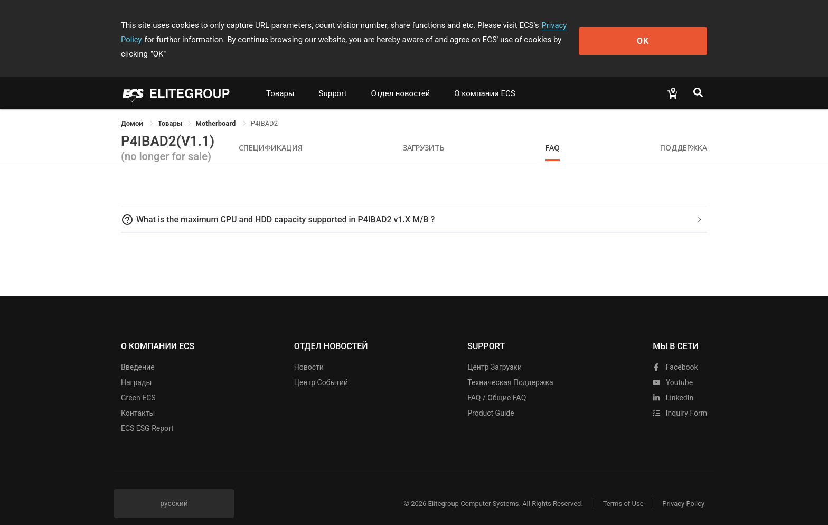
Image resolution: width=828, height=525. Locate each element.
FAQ (552, 133)
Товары (280, 79)
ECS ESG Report (147, 414)
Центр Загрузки (494, 353)
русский (174, 489)
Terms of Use (619, 489)
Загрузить (424, 133)
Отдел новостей (400, 79)
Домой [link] (133, 109)
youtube (673, 368)
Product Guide (490, 399)
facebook (675, 353)
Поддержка (683, 133)
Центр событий (321, 368)
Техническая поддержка (510, 368)
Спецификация (271, 133)
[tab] (414, 205)
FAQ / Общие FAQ (496, 383)
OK (664, 32)
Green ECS (138, 383)
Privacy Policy (565, 25)
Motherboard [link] (217, 109)
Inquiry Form (680, 399)
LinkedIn (673, 383)
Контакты (138, 399)
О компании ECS (484, 79)
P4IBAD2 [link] (264, 109)
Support (333, 79)
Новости (309, 353)
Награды (136, 368)
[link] (170, 109)
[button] (414, 205)
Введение (138, 353)
